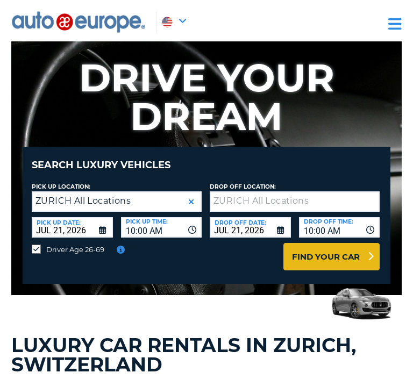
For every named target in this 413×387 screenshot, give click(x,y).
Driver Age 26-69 (75, 249)
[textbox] (295, 201)
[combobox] (161, 227)
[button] (191, 202)
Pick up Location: (61, 186)
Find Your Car (326, 257)
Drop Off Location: (243, 186)
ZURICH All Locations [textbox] (83, 201)
